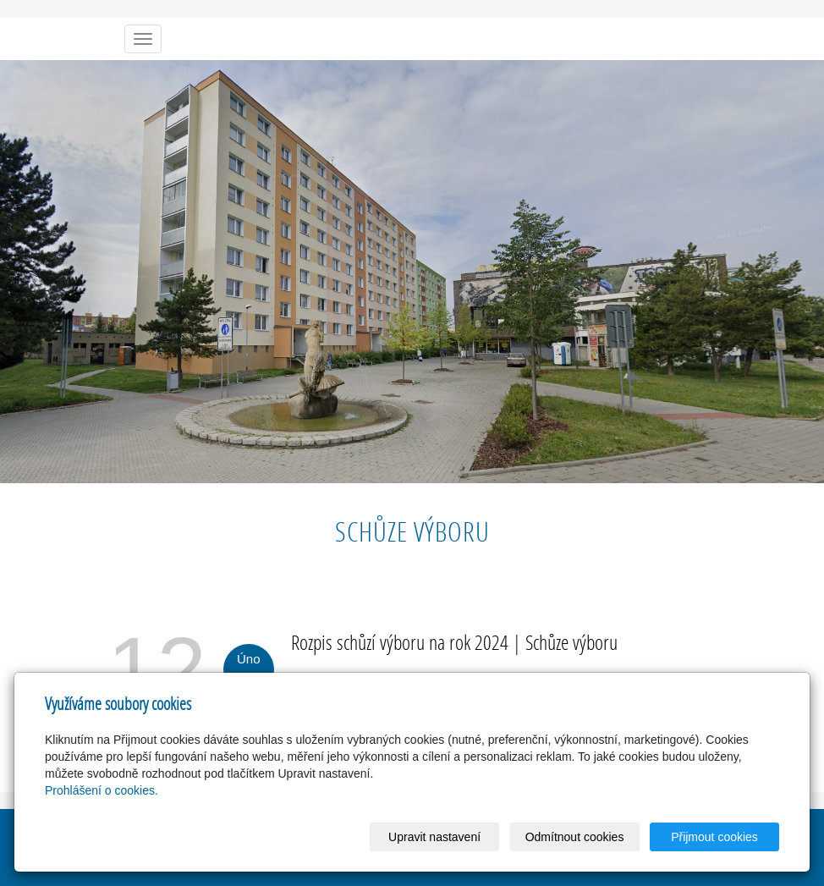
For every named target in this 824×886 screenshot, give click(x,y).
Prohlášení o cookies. (101, 790)
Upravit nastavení (434, 837)
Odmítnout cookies (574, 837)
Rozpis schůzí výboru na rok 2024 (399, 642)
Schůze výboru (571, 642)
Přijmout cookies (714, 837)
